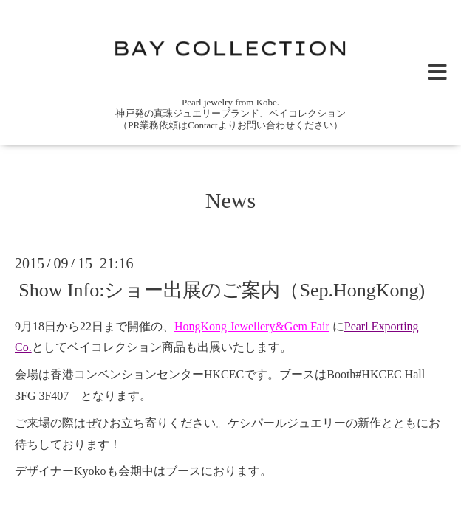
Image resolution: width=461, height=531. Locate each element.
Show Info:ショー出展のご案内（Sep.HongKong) (221, 289)
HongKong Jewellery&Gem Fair (251, 326)
